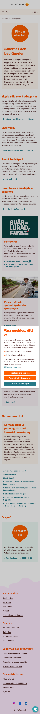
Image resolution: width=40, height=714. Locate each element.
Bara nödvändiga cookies (20, 378)
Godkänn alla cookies (20, 373)
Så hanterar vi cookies (12, 367)
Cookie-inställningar (20, 383)
